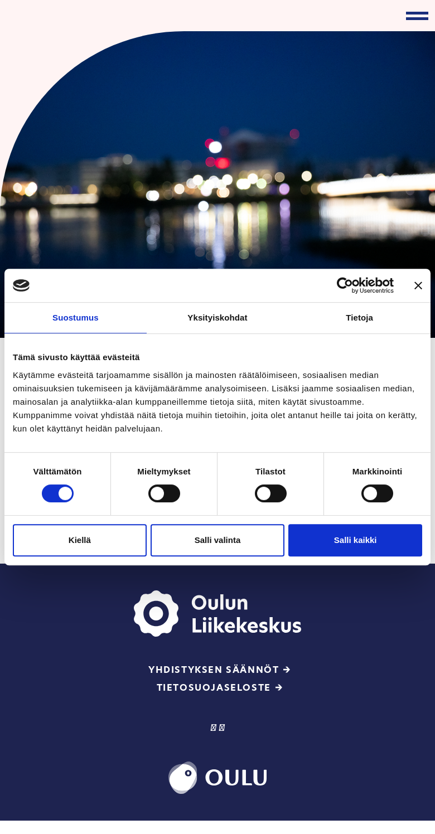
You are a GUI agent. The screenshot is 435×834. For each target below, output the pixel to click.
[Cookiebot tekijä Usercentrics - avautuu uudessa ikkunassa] (345, 285)
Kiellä (80, 540)
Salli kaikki (355, 540)
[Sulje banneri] (418, 285)
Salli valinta (218, 540)
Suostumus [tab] (75, 317)
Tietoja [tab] (359, 317)
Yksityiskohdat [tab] (217, 317)
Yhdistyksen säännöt (213, 669)
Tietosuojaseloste (214, 687)
